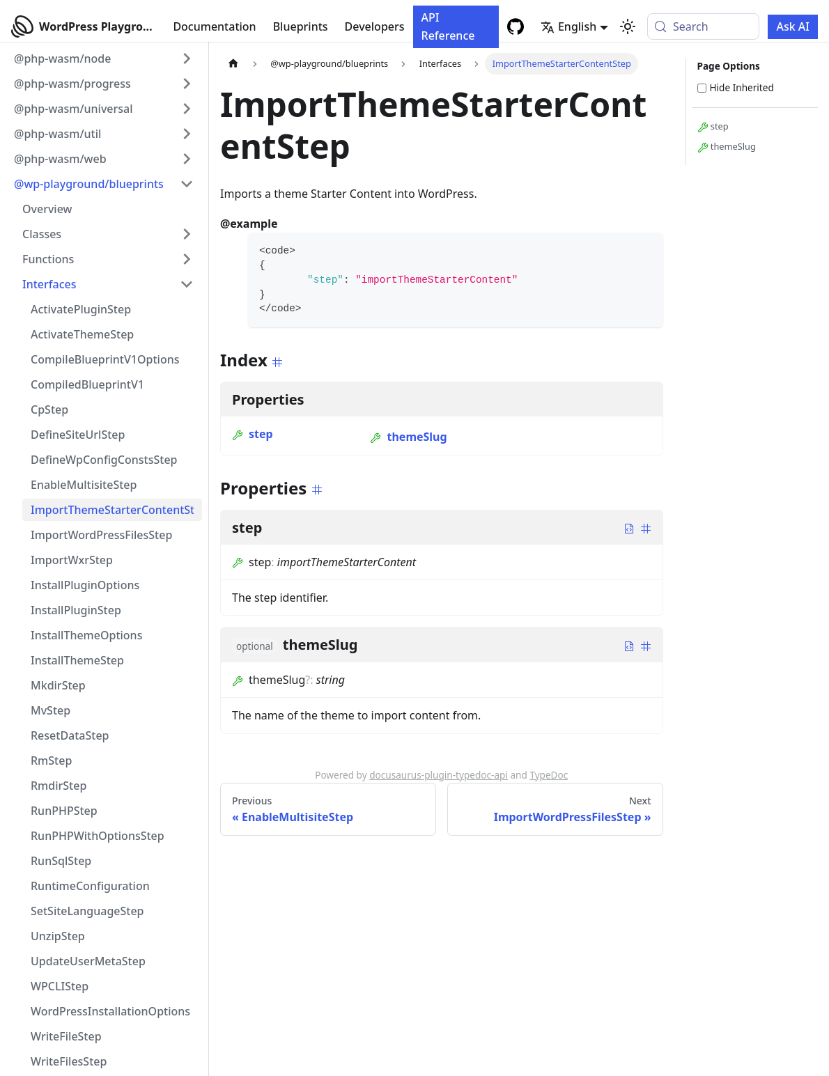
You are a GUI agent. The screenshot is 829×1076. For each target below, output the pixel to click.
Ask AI (792, 26)
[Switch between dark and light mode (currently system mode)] (628, 26)
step (252, 434)
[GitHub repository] (515, 26)
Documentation (214, 26)
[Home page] (233, 64)
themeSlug (408, 436)
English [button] (568, 26)
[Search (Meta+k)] (703, 26)
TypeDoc (548, 774)
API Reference (448, 26)
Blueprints (300, 26)
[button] (104, 58)
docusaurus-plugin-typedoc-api (438, 774)
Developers (375, 26)
